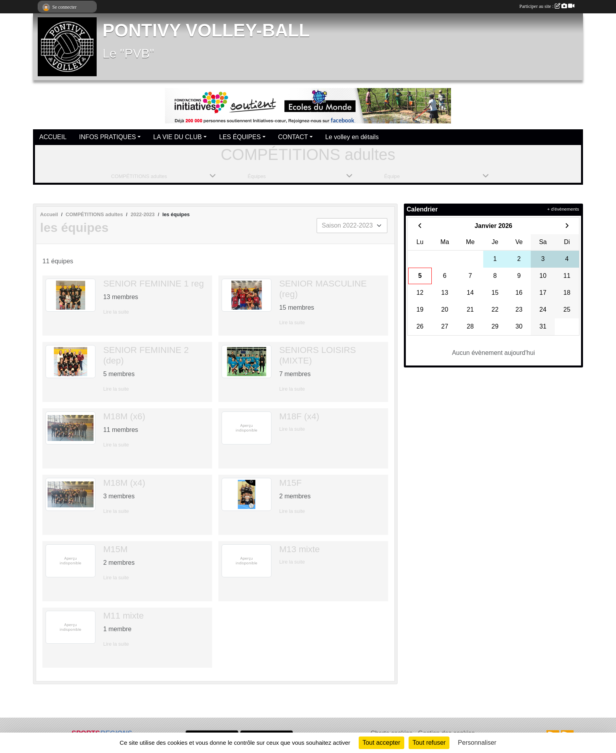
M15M (115, 549)
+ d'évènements (563, 209)
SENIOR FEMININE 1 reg (153, 283)
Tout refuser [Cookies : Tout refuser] (429, 742)
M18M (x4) (124, 483)
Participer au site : (546, 6)
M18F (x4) (299, 416)
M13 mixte (299, 549)
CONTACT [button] (293, 137)
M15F (290, 483)
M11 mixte (123, 616)
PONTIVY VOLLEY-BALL (206, 30)
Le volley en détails (352, 137)
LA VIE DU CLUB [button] (177, 137)
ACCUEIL (52, 137)
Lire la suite (116, 312)
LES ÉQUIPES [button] (240, 137)
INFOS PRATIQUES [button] (107, 137)
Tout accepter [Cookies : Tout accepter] (381, 742)
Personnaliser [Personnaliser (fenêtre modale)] (477, 742)
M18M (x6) (124, 416)
